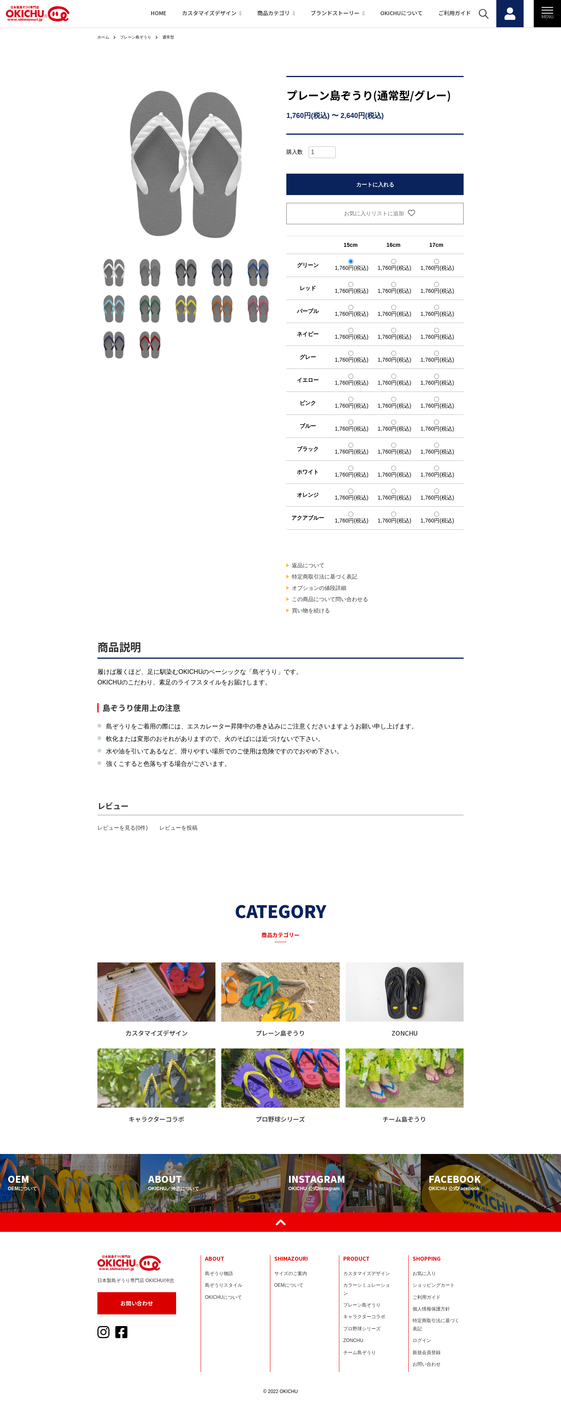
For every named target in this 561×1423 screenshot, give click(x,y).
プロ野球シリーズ (362, 1329)
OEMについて (288, 1285)
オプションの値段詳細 (319, 588)
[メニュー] (547, 13)
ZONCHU (353, 1340)
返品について (308, 565)
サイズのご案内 (290, 1273)
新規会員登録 (427, 1352)
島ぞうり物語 (219, 1273)
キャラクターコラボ (364, 1316)
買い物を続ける (311, 610)
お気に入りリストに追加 (375, 213)
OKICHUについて (382, 13)
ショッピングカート (434, 1285)
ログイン (422, 1340)
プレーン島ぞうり (141, 37)
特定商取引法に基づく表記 (324, 576)
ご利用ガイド (435, 13)
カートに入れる (375, 184)
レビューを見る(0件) (122, 828)
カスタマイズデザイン (192, 13)
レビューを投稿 (178, 828)
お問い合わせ (136, 1303)
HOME (139, 13)
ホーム (104, 37)
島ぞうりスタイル (223, 1285)
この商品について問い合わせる (330, 599)
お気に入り (424, 1273)
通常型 (178, 37)
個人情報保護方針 (431, 1309)
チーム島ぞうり (359, 1352)
